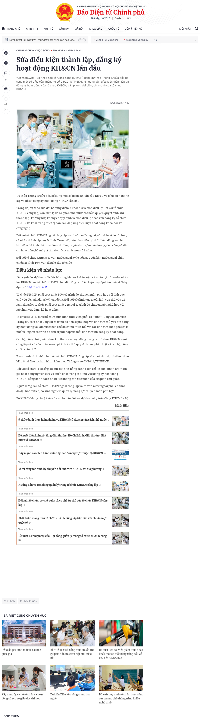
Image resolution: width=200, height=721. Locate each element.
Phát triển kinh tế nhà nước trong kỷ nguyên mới (36, 39)
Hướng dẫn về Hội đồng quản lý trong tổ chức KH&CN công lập (59, 485)
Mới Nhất (185, 28)
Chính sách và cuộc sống (33, 50)
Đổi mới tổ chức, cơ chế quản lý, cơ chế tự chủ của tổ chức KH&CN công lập (63, 503)
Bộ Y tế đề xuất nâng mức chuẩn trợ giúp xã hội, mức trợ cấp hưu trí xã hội (72, 653)
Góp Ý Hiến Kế (133, 28)
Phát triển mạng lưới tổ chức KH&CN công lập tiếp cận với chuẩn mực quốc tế (62, 520)
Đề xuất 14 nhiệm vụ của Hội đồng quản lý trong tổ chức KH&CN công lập (62, 538)
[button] (80, 39)
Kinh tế (48, 28)
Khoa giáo (95, 28)
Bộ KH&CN (9, 601)
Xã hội (79, 28)
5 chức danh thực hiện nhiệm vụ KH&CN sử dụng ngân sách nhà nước (63, 419)
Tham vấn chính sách (66, 50)
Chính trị (32, 28)
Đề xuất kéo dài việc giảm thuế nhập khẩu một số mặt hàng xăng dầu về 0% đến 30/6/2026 (121, 653)
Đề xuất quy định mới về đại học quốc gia (21, 651)
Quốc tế (113, 28)
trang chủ (11, 28)
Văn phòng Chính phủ (136, 39)
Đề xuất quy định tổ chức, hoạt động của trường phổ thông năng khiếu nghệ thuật (121, 698)
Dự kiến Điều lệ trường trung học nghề (70, 696)
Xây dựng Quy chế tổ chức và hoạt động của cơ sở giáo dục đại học (22, 696)
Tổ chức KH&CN (28, 601)
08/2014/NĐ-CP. (37, 287)
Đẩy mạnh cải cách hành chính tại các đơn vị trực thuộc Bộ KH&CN (62, 453)
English (118, 18)
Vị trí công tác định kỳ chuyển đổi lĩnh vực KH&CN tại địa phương (61, 469)
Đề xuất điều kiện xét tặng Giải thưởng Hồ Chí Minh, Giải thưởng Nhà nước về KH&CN (62, 438)
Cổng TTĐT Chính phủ (106, 39)
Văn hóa (64, 28)
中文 (129, 18)
